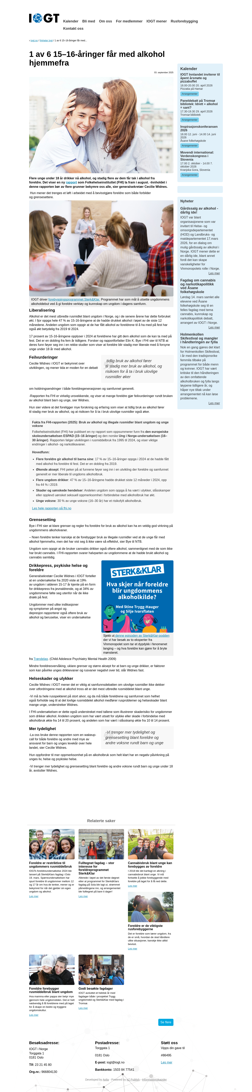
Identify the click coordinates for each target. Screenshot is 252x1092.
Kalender (70, 21)
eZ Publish (133, 1079)
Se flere (165, 1022)
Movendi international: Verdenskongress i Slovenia (197, 156)
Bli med (88, 21)
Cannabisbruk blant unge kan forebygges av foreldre (150, 864)
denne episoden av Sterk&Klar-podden (141, 635)
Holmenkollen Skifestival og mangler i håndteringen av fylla (199, 338)
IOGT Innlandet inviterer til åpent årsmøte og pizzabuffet (200, 78)
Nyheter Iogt (46, 40)
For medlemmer (129, 21)
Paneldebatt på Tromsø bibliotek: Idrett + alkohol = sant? (199, 104)
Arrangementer (189, 94)
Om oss (105, 21)
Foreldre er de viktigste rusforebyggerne (145, 927)
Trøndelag (41, 659)
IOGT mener (156, 21)
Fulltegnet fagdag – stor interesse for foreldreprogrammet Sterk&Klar (96, 868)
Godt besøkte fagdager (96, 988)
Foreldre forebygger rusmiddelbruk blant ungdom (51, 990)
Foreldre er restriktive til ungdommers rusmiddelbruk (50, 864)
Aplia (106, 1079)
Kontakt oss (73, 29)
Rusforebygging (184, 21)
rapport (71, 182)
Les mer (33, 896)
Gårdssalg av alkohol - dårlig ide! (199, 210)
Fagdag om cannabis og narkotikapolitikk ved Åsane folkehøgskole (198, 286)
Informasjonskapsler (154, 1079)
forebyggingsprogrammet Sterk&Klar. (74, 299)
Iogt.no (34, 40)
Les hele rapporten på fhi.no (51, 508)
